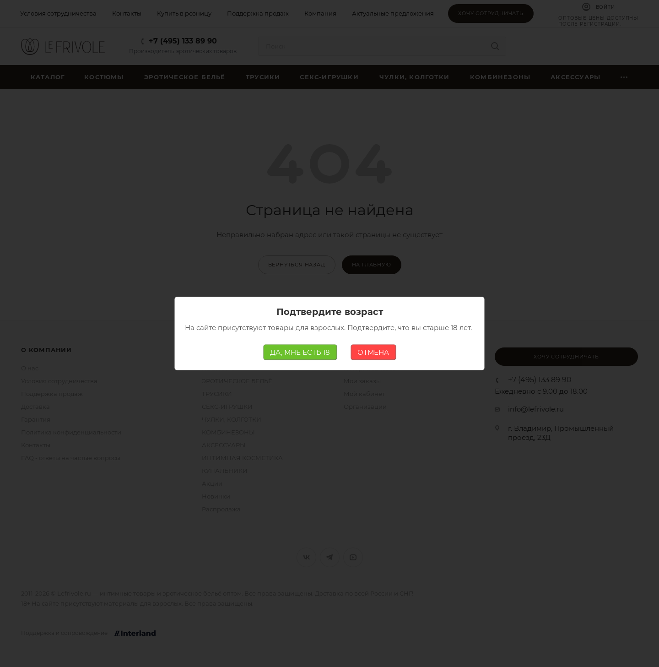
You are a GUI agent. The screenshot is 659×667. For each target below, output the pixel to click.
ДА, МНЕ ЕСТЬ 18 (300, 352)
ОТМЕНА (373, 352)
